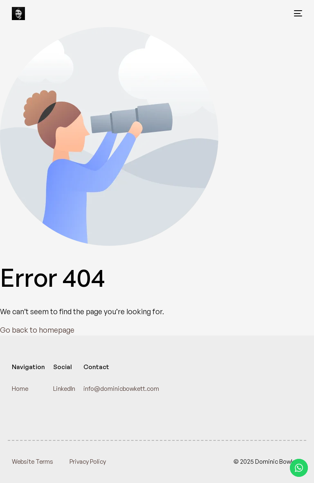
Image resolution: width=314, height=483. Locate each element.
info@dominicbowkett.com (121, 388)
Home (20, 388)
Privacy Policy (88, 461)
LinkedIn (64, 388)
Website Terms (32, 461)
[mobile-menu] (295, 13)
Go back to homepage (37, 329)
